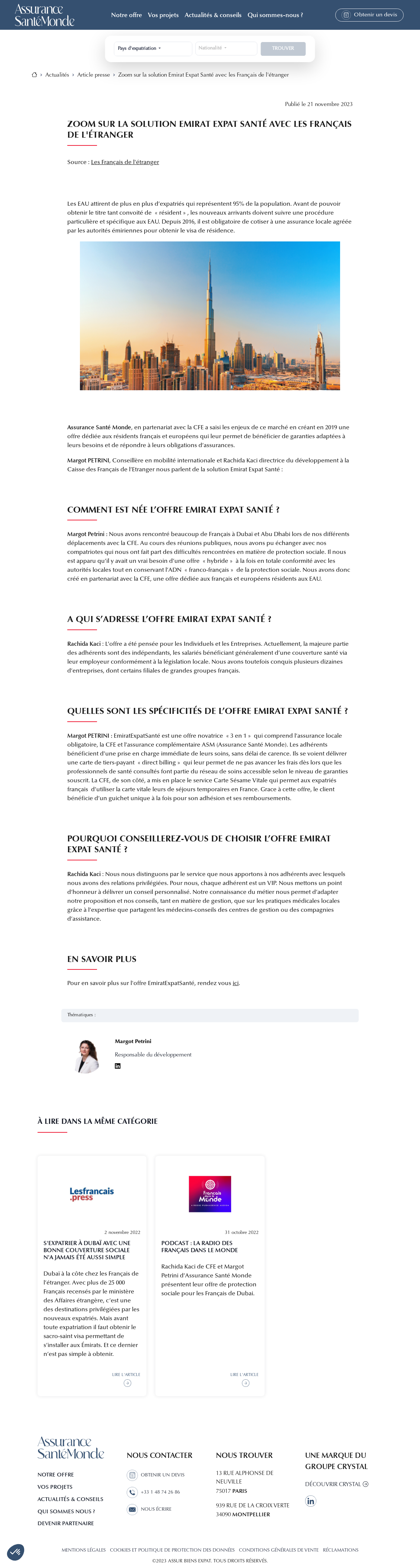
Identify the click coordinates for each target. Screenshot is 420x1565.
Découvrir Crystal (336, 1485)
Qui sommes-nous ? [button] (275, 15)
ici (236, 984)
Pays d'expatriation (138, 48)
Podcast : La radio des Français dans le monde (199, 1247)
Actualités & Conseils (70, 1499)
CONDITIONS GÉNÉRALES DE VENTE (279, 1550)
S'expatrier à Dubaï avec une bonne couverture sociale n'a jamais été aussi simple (86, 1250)
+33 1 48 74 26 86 (153, 1492)
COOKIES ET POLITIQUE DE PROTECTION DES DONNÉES (172, 1550)
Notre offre (56, 1474)
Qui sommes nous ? (66, 1511)
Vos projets (163, 15)
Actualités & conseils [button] (213, 15)
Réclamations (340, 1550)
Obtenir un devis (369, 15)
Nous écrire (149, 1509)
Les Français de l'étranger (125, 163)
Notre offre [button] (126, 15)
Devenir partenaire (66, 1523)
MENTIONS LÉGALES (84, 1550)
